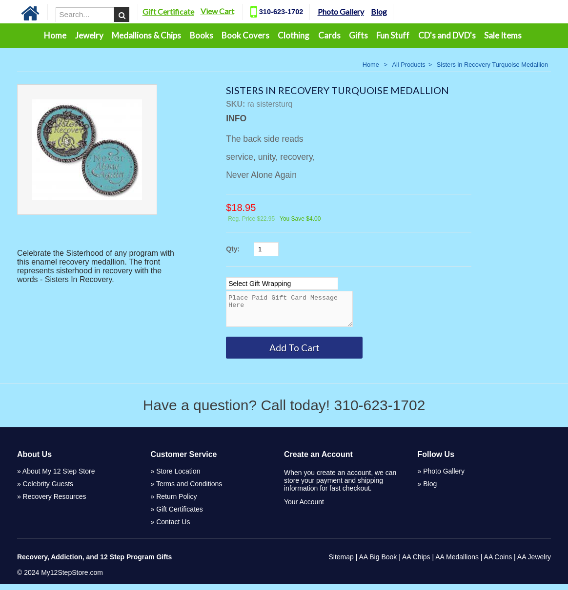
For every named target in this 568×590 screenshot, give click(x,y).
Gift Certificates (179, 515)
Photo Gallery (352, 11)
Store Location (178, 477)
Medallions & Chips (146, 35)
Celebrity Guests (48, 490)
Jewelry (89, 35)
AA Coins (498, 563)
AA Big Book (378, 563)
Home (55, 35)
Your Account (304, 508)
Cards (329, 35)
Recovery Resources (54, 502)
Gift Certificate (180, 11)
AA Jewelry (534, 563)
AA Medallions (457, 563)
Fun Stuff (392, 35)
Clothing (293, 35)
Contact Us (173, 528)
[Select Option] (282, 283)
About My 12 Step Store (58, 477)
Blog (391, 11)
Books (201, 35)
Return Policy (176, 502)
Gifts (358, 35)
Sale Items (503, 35)
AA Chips (416, 563)
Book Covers (245, 35)
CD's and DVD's (447, 35)
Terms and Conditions (189, 490)
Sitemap (340, 563)
